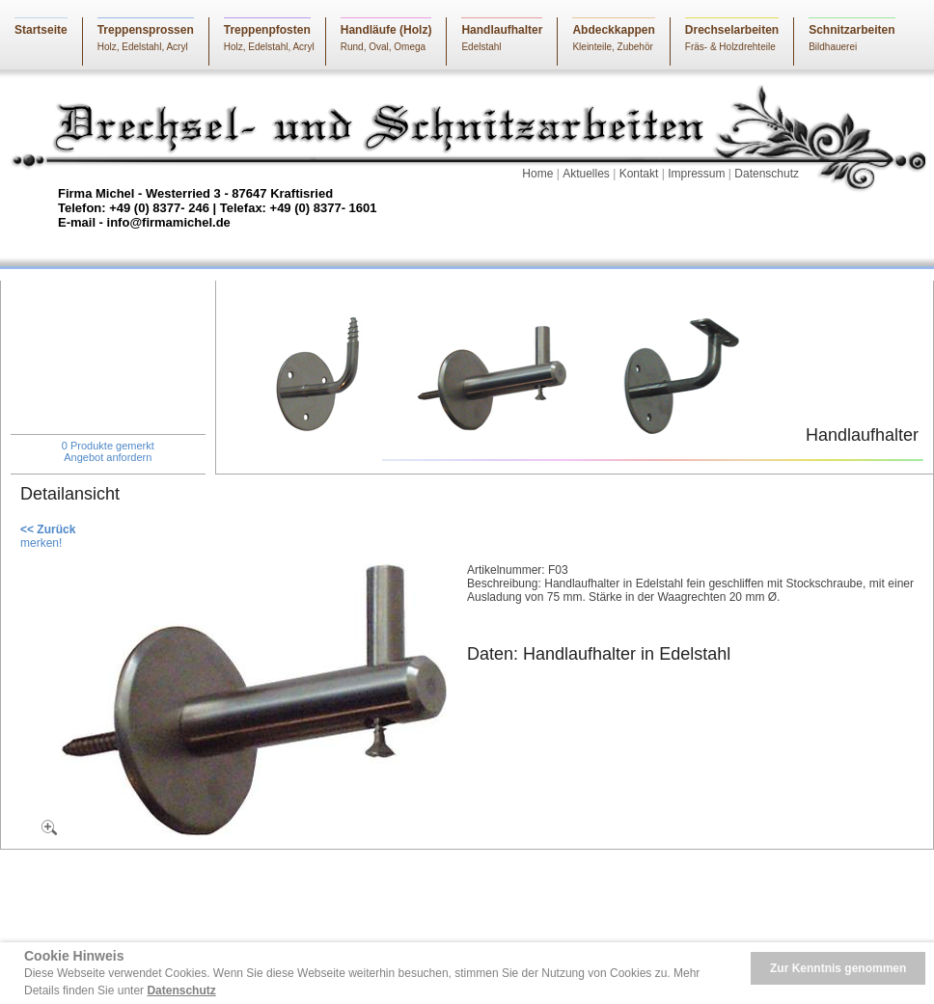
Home (537, 173)
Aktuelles (586, 173)
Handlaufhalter (501, 30)
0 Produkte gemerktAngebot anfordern (108, 451)
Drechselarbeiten (732, 30)
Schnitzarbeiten (851, 30)
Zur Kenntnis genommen (838, 968)
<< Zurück (47, 529)
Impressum (696, 173)
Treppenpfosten (267, 30)
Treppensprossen (145, 30)
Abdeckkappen (613, 30)
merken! (41, 543)
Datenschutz (766, 173)
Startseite (41, 30)
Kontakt (639, 173)
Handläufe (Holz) (386, 30)
